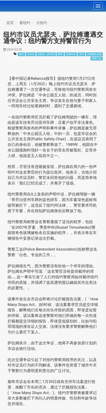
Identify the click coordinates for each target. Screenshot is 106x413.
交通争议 (71, 54)
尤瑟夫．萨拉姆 (46, 54)
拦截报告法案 (94, 54)
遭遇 (60, 54)
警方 (81, 54)
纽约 (21, 54)
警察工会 (96, 58)
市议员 (30, 54)
